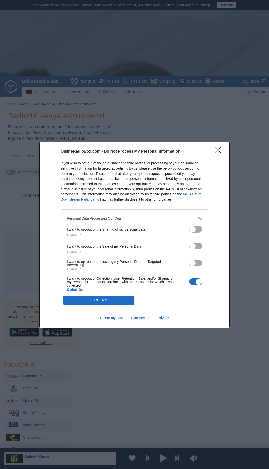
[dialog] (134, 234)
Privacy (163, 318)
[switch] (195, 229)
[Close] (219, 151)
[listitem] (134, 218)
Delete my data (111, 318)
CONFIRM (99, 300)
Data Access (140, 318)
